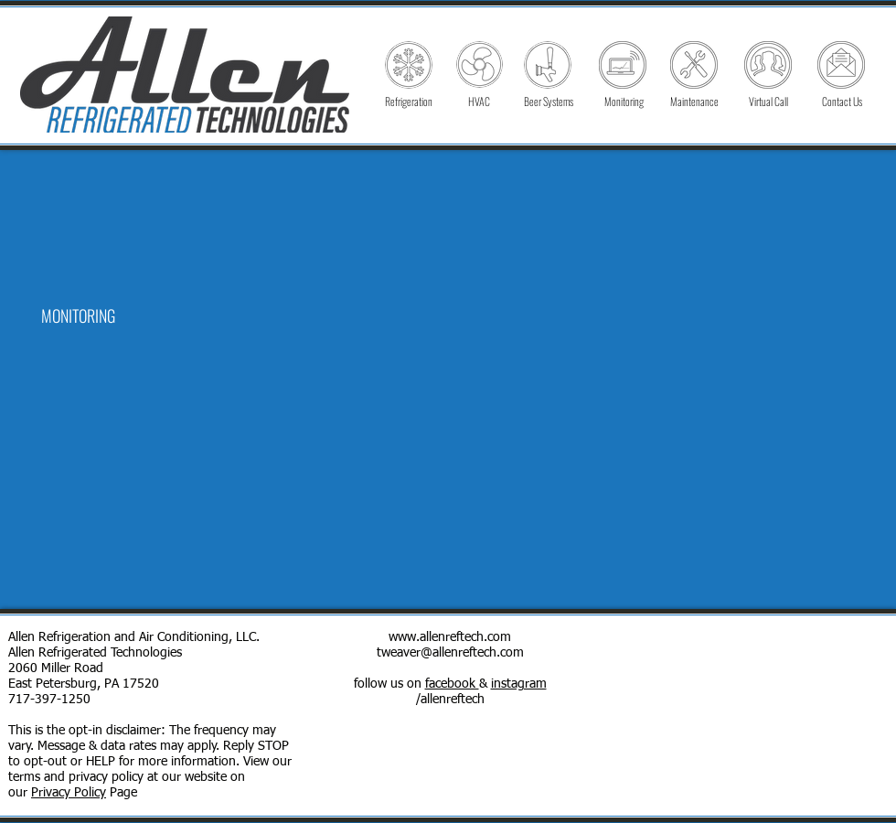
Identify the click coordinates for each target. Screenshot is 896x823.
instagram (519, 684)
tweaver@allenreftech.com (450, 653)
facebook (452, 684)
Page (121, 792)
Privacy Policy (68, 792)
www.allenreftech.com (450, 637)
